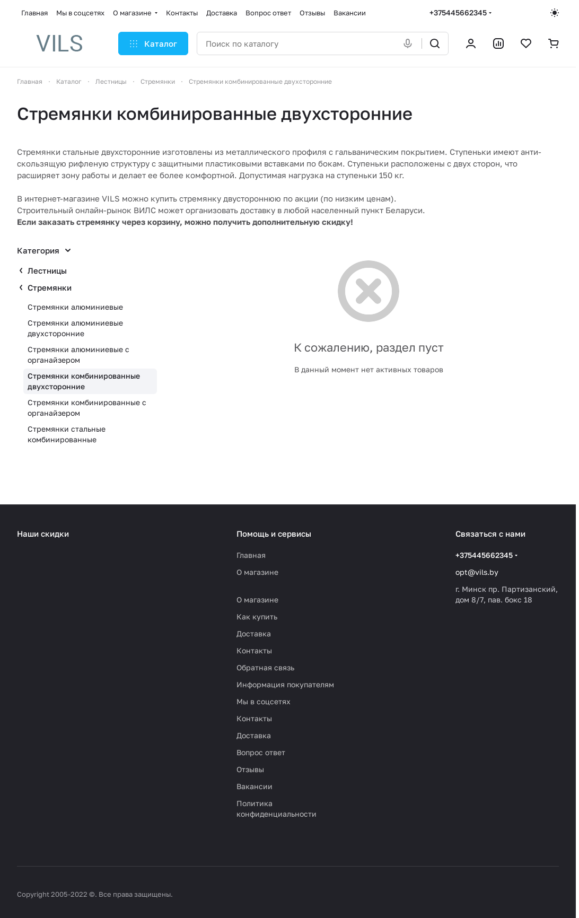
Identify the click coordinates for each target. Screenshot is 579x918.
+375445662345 (458, 12)
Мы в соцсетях (263, 701)
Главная (251, 554)
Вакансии (254, 786)
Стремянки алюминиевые (75, 306)
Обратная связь (265, 667)
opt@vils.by (476, 571)
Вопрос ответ (260, 752)
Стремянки (50, 287)
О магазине (257, 571)
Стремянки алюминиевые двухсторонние (75, 328)
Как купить (256, 616)
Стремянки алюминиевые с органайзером (78, 354)
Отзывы (250, 769)
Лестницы (47, 270)
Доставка (253, 633)
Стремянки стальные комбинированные (67, 434)
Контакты (254, 650)
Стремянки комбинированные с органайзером (87, 407)
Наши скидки (43, 533)
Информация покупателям (285, 684)
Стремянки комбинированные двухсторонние (84, 381)
